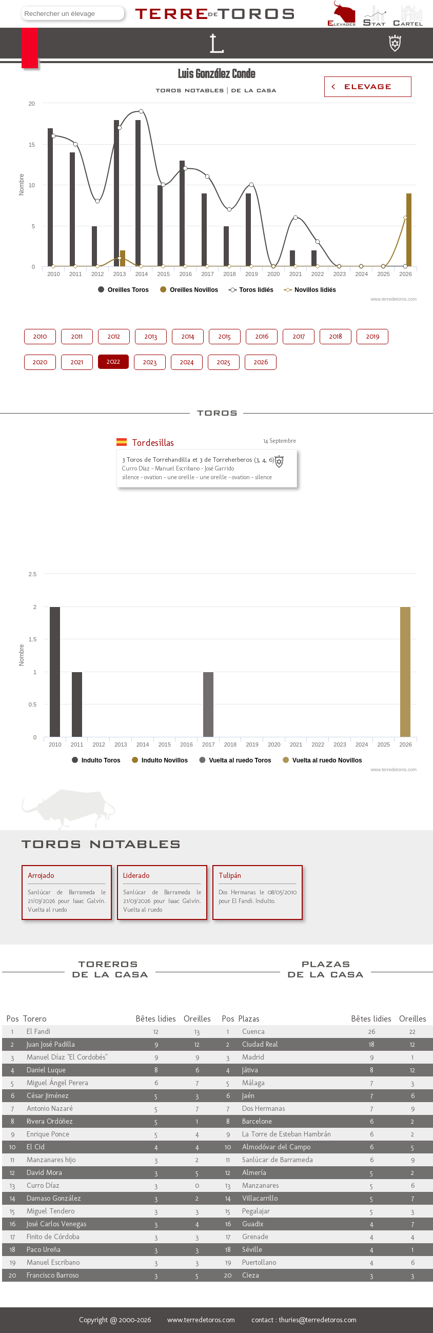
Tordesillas (153, 442)
